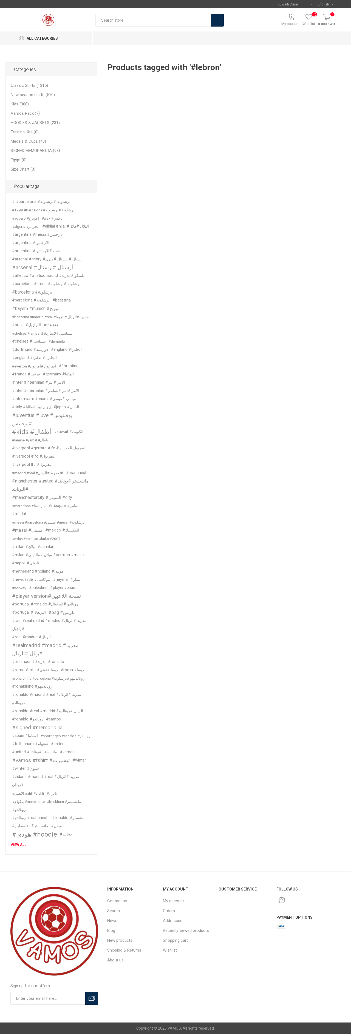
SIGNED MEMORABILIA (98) (35, 150)
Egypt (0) (19, 159)
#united (57, 744)
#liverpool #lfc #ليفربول (33, 456)
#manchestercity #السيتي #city (42, 497)
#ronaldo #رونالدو (27, 719)
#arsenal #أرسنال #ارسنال (42, 267)
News (112, 920)
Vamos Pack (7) (25, 113)
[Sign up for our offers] (47, 998)
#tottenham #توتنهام (30, 744)
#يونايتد (66, 834)
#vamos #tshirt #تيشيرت (41, 760)
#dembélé (57, 341)
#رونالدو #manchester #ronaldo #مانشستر (49, 817)
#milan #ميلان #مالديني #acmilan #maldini (49, 555)
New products (119, 940)
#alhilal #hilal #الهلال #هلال (65, 226)
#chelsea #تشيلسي (29, 341)
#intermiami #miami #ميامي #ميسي (44, 399)
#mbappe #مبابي (63, 505)
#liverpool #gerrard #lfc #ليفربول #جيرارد (48, 448)
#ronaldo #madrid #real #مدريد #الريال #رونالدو (46, 698)
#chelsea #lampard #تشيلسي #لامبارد (42, 333)
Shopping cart (175, 940)
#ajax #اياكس (53, 218)
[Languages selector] (325, 4)
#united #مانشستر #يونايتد (34, 752)
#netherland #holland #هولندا (37, 571)
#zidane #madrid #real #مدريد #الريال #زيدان (45, 780)
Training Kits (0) (25, 132)
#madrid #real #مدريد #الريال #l (37, 473)
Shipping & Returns (124, 950)
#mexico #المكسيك (62, 530)
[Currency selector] (295, 4)
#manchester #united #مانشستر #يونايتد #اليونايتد (50, 485)
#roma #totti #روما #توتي (35, 670)
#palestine (38, 587)
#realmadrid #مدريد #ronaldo (38, 661)
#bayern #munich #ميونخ (36, 308)
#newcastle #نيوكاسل (31, 579)
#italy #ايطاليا (23, 407)
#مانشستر (39, 826)
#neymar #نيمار (66, 579)
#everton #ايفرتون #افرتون (34, 366)
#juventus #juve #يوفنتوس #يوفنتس (42, 419)
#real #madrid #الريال (31, 637)
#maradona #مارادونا (29, 506)
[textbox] (153, 20)
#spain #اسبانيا (25, 735)
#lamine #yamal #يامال (30, 440)
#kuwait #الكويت (68, 431)
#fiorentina (68, 366)
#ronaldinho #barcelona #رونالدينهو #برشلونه (48, 678)
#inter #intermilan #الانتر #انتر (38, 382)
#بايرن (52, 793)
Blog (111, 930)
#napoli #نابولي (25, 563)
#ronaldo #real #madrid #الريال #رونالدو (47, 711)
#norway (19, 588)
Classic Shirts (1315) (29, 85)
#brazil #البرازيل (26, 325)
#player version (64, 587)
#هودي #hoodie (34, 834)
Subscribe (91, 998)
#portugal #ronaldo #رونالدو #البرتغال (45, 604)
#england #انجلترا (66, 349)
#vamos (67, 752)
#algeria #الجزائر (25, 226)
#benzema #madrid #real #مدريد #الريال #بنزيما (50, 317)
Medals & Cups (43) (28, 141)
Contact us (117, 900)
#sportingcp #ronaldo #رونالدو (65, 736)
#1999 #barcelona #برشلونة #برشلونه (43, 210)
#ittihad (44, 407)
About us (115, 960)
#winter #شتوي (25, 768)
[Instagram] (281, 899)
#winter (79, 760)
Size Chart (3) (23, 169)
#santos (53, 719)
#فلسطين (20, 826)
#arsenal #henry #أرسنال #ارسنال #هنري (48, 259)
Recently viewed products (186, 930)
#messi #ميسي (27, 530)
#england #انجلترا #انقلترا (34, 357)
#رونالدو (19, 809)
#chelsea (51, 325)
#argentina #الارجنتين (30, 242)
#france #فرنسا (26, 374)
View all (18, 845)
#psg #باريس (61, 612)
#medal (19, 514)
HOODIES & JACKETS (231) (35, 122)
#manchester (78, 472)
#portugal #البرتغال (29, 612)
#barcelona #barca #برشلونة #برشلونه (46, 284)
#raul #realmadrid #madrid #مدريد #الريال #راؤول (49, 624)
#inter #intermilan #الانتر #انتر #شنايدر (45, 390)
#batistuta (61, 300)
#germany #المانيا (58, 374)
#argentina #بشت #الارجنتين (36, 251)
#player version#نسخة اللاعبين (46, 596)
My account (290, 24)
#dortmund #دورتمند (30, 349)
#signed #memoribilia (37, 727)
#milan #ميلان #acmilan (33, 546)
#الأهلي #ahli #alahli (28, 793)
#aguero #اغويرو (25, 218)
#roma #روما (72, 670)
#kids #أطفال (31, 432)
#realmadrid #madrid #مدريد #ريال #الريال (45, 649)
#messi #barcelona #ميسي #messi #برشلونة (48, 522)
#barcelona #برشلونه (31, 300)
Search (217, 20)
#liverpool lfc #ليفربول (32, 464)
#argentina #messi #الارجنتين (38, 234)
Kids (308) (20, 104)
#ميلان (56, 826)
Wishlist (170, 950)
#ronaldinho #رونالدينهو (32, 686)
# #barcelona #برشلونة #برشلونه (41, 201)
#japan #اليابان (66, 407)
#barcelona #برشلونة (32, 292)
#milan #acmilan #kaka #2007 (36, 538)
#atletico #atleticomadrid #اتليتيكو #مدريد (49, 275)
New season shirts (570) (33, 94)
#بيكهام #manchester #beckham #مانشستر (46, 801)
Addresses (172, 920)
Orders (169, 910)
